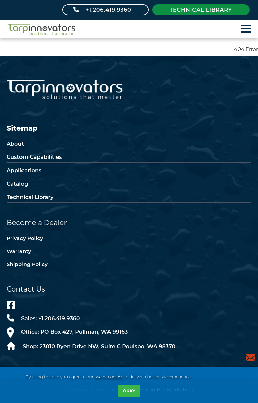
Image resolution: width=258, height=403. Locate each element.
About (15, 144)
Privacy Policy (25, 238)
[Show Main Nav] (246, 30)
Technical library (201, 10)
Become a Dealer (37, 222)
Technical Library (30, 197)
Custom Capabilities (34, 157)
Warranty (19, 251)
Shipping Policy (27, 264)
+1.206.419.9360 (108, 10)
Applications (24, 170)
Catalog (17, 184)
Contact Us (26, 289)
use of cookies (108, 376)
